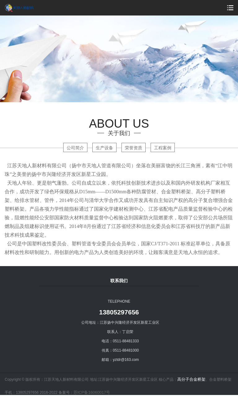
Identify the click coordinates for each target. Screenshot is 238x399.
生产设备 (104, 147)
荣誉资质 (133, 147)
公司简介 (75, 147)
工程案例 (162, 147)
